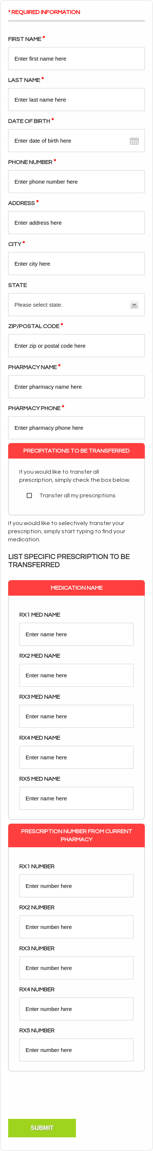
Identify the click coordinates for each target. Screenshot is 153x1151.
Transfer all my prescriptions (71, 495)
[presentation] (63, 1104)
